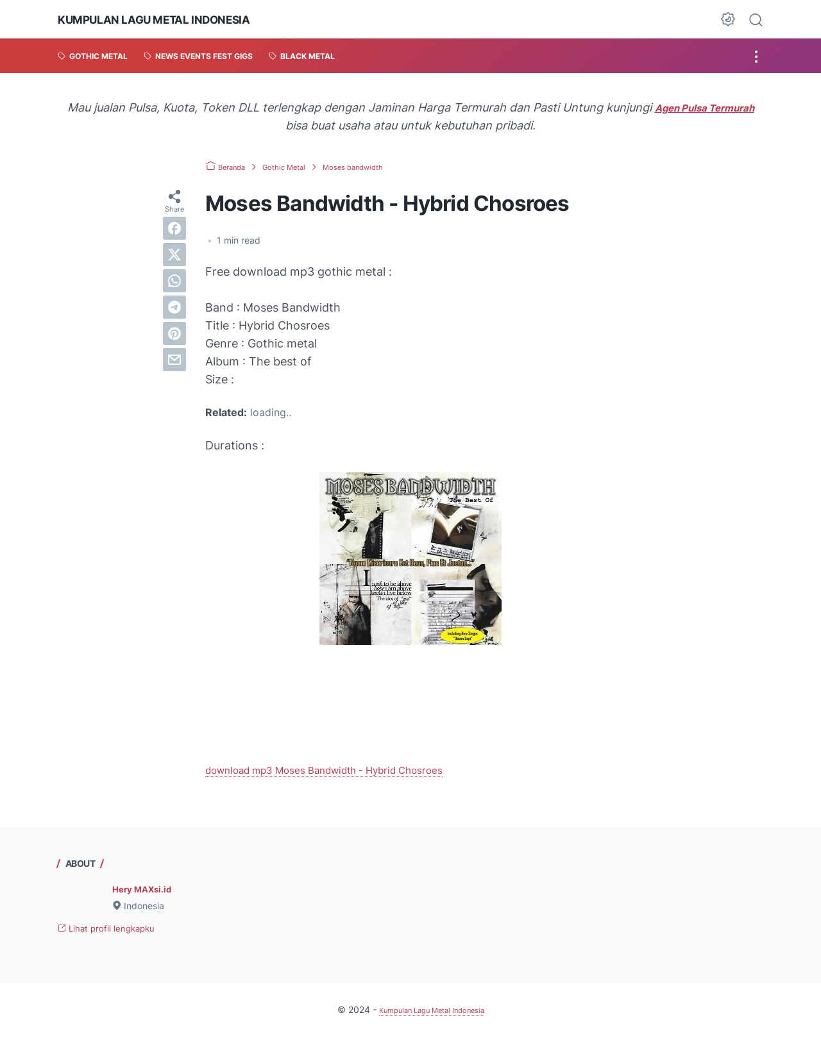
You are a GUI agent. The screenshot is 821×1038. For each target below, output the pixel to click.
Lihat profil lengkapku (117, 929)
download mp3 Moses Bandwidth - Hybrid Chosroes (347, 769)
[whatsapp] (174, 280)
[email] (174, 359)
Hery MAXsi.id (148, 888)
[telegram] (174, 307)
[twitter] (174, 254)
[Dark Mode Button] (728, 19)
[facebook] (174, 228)
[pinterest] (174, 333)
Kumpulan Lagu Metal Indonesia (135, 19)
